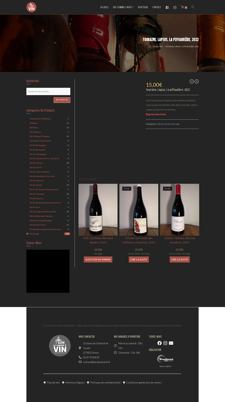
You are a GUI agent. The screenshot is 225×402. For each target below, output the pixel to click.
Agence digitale (165, 366)
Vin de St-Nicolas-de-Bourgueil (44, 189)
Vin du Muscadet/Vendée (41, 216)
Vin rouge (175, 124)
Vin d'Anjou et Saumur (40, 136)
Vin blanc (34, 127)
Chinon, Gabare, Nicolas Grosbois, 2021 (179, 240)
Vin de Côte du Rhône (40, 172)
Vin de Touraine (164, 124)
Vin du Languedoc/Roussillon (43, 211)
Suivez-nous (34, 243)
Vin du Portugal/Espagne (41, 220)
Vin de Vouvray (36, 198)
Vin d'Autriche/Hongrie (40, 141)
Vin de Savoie (36, 185)
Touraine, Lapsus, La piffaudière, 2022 (182, 46)
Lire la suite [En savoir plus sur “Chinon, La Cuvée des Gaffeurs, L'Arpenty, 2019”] (138, 259)
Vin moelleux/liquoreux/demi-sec (45, 229)
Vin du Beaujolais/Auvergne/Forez (45, 203)
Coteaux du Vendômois (40, 119)
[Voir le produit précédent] (192, 81)
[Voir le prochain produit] (197, 81)
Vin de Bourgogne (38, 145)
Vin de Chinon (134, 253)
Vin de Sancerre (37, 180)
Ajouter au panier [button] (98, 259)
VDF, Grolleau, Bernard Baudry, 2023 (98, 240)
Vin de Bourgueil (37, 150)
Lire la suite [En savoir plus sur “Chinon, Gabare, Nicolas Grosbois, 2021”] (179, 259)
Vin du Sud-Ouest (38, 225)
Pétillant (33, 123)
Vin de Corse (35, 167)
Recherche (62, 100)
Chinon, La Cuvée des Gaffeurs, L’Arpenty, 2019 (139, 240)
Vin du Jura (35, 207)
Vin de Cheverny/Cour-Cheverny (44, 158)
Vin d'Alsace (35, 132)
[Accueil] (150, 46)
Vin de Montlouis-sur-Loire (42, 176)
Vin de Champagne (38, 154)
